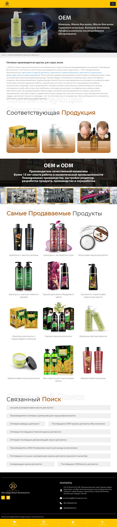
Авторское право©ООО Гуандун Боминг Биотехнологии (22, 517)
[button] (106, 136)
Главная (3, 55)
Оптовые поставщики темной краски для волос (35, 432)
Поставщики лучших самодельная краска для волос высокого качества (48, 456)
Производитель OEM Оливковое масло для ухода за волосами (44, 448)
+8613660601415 (69, 508)
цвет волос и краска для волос (36, 72)
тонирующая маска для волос (26, 464)
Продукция (43, 522)
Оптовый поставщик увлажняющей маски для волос (38, 440)
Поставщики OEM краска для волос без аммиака (78, 424)
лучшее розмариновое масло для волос (31, 407)
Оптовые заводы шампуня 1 (25, 424)
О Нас (73, 522)
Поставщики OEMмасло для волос (79, 464)
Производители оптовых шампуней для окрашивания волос (43, 415)
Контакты (102, 522)
